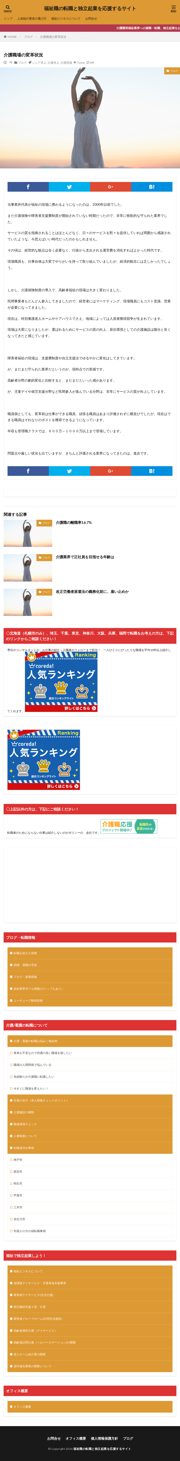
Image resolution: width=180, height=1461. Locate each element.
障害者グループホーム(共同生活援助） (39, 1318)
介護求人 (53, 62)
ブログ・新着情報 (25, 977)
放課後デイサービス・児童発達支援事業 (40, 1283)
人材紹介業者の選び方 (31, 18)
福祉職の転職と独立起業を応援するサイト (90, 8)
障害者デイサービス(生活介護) (33, 1295)
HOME (12, 37)
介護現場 (66, 62)
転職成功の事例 (24, 1148)
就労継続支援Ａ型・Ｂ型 (30, 1307)
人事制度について (25, 1136)
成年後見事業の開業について (32, 1366)
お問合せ (91, 18)
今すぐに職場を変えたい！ (31, 1088)
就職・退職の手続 (25, 965)
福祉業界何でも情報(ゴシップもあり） (39, 988)
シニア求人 (39, 62)
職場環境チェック (25, 1124)
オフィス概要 (22, 1406)
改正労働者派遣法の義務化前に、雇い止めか (92, 591)
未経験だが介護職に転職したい (34, 1076)
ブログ (28, 37)
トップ (8, 18)
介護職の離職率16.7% (74, 522)
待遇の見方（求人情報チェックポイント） (41, 1100)
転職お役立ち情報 (25, 953)
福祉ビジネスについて (65, 18)
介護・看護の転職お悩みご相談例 (35, 1041)
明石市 (18, 1183)
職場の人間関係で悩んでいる (32, 1065)
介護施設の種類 (24, 1112)
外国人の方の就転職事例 (30, 1231)
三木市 (18, 1207)
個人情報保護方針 (104, 1438)
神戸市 (18, 1160)
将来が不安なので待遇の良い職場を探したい (43, 1053)
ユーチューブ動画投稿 (28, 1000)
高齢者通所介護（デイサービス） (35, 1330)
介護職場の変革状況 (53, 37)
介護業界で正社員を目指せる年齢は (85, 557)
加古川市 (19, 1219)
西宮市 (18, 1171)
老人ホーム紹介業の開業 (30, 1354)
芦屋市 (18, 1195)
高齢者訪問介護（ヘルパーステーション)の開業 (45, 1342)
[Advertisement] (90, 885)
